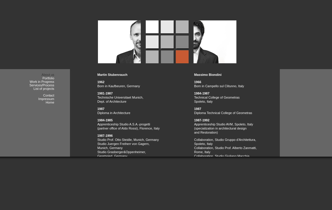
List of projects (44, 88)
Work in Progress (42, 81)
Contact (48, 95)
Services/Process (41, 85)
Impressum (46, 99)
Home (50, 102)
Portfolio (48, 78)
